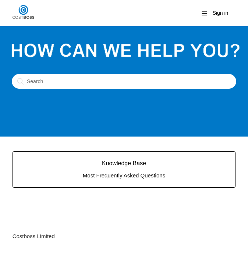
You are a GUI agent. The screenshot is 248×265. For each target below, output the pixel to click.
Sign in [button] (220, 13)
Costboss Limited (34, 236)
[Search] (124, 81)
